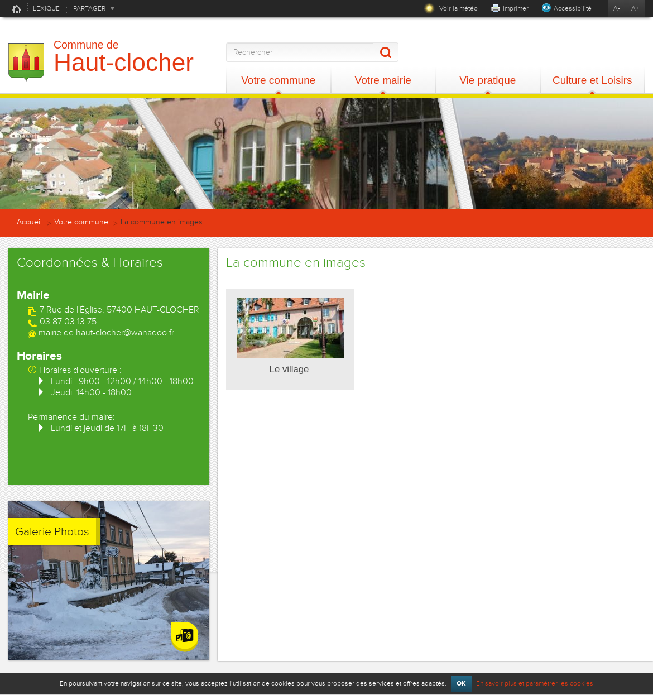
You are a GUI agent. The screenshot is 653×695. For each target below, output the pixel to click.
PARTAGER (89, 8)
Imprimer (516, 8)
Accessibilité (573, 8)
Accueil (16, 9)
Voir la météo (451, 8)
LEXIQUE (46, 8)
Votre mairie (383, 80)
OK (461, 683)
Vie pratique (487, 80)
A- (616, 8)
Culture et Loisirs (592, 80)
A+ (635, 8)
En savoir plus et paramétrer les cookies (534, 683)
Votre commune (278, 80)
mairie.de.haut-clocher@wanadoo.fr (106, 332)
